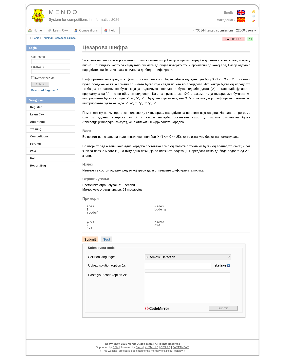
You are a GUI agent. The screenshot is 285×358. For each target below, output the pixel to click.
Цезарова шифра (65, 38)
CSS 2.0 (165, 347)
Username (38, 56)
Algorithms (38, 121)
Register (36, 107)
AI (250, 39)
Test (107, 239)
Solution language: (101, 257)
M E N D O (63, 12)
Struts (139, 347)
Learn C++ (60, 30)
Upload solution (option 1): (107, 265)
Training (47, 38)
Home (37, 30)
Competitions (88, 30)
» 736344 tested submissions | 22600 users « (224, 30)
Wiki (33, 151)
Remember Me (45, 78)
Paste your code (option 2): (107, 275)
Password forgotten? (44, 90)
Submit (90, 239)
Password (37, 67)
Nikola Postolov (173, 350)
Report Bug (38, 165)
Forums (35, 143)
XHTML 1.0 (151, 347)
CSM (116, 347)
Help (112, 30)
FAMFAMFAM (181, 347)
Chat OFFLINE (233, 39)
